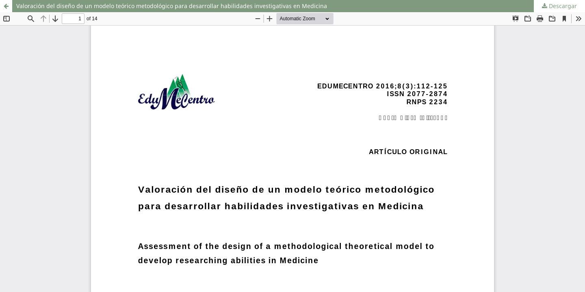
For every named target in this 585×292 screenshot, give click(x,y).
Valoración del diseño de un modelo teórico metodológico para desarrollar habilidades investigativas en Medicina (171, 6)
